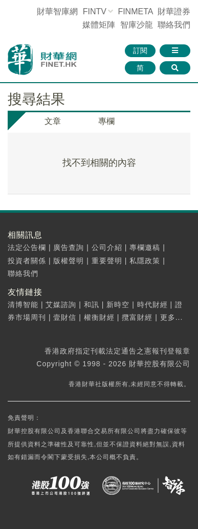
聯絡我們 (174, 24)
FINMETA (135, 11)
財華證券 (174, 11)
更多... (171, 317)
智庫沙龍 (136, 24)
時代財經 (152, 304)
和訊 (91, 304)
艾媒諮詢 (61, 304)
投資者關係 (27, 261)
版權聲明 (68, 261)
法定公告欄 (27, 247)
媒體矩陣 (98, 24)
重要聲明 (107, 261)
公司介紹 (107, 247)
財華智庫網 (57, 11)
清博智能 (23, 304)
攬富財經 (137, 317)
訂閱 (140, 50)
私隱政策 (144, 261)
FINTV (94, 11)
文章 (53, 121)
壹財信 (64, 317)
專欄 (106, 121)
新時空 (117, 304)
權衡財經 (99, 317)
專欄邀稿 (144, 247)
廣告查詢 (68, 247)
